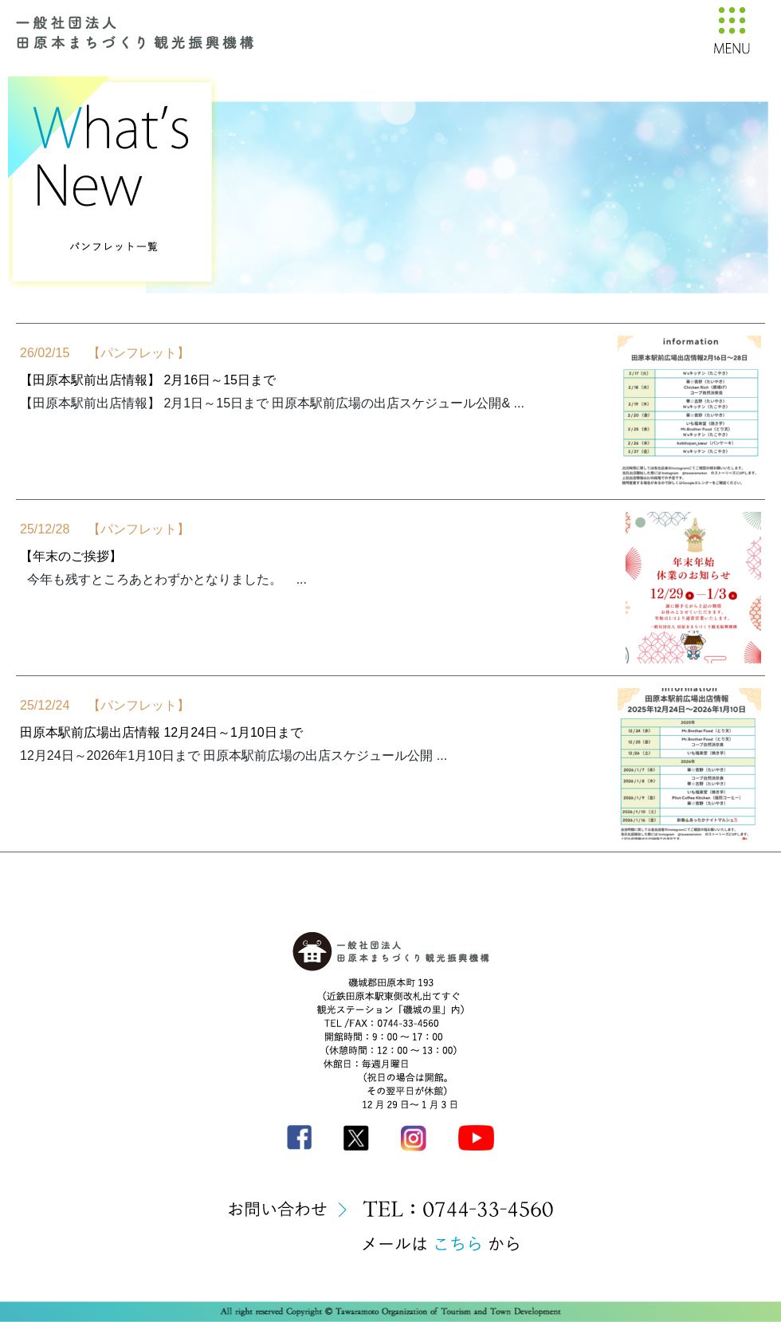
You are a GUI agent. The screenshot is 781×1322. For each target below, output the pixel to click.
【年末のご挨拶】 (71, 556)
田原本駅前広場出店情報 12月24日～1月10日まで (161, 732)
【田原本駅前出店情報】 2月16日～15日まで (148, 380)
